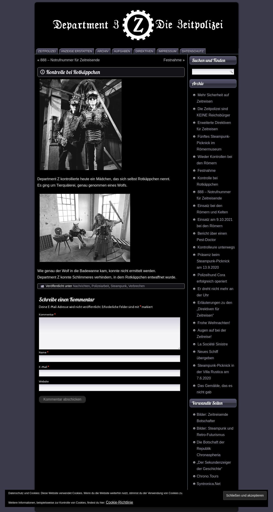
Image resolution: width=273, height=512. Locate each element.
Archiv (102, 51)
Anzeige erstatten (76, 51)
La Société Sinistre (213, 344)
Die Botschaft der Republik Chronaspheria (211, 448)
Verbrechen (137, 286)
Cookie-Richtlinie (119, 502)
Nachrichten (81, 286)
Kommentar (47, 314)
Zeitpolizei (47, 51)
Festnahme (173, 60)
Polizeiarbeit (100, 286)
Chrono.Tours (207, 476)
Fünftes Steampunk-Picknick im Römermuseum (213, 143)
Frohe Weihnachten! (214, 323)
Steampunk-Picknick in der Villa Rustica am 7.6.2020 (215, 372)
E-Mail (44, 367)
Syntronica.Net (208, 484)
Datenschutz (193, 51)
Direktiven (144, 51)
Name (43, 352)
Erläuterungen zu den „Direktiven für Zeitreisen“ (214, 309)
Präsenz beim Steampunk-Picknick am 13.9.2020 (213, 261)
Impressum (168, 51)
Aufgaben (122, 51)
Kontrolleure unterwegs (216, 247)
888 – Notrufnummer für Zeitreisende (70, 60)
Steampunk (119, 286)
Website (44, 381)
